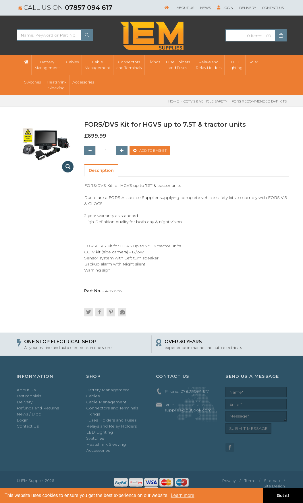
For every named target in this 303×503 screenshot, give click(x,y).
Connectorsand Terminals (129, 65)
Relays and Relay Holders (111, 426)
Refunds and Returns (38, 408)
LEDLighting (234, 65)
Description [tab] (101, 170)
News (205, 7)
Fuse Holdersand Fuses (178, 65)
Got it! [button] (283, 495)
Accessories (83, 82)
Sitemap (272, 480)
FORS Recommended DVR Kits (259, 101)
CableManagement (97, 65)
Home (173, 101)
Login (225, 7)
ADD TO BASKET (150, 150)
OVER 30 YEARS (183, 341)
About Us (185, 7)
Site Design (274, 486)
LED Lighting (99, 432)
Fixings (154, 62)
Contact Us (273, 7)
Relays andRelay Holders (208, 65)
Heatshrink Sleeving (106, 444)
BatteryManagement (47, 65)
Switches (32, 82)
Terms (249, 480)
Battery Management (107, 389)
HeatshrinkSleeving (56, 85)
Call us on (65, 7)
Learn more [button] (182, 495)
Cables (72, 62)
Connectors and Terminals (112, 408)
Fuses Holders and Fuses (111, 420)
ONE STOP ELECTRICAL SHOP (60, 341)
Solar (253, 62)
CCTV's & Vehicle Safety (205, 101)
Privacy (229, 480)
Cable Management (106, 402)
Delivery (247, 7)
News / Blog (29, 414)
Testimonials (29, 395)
